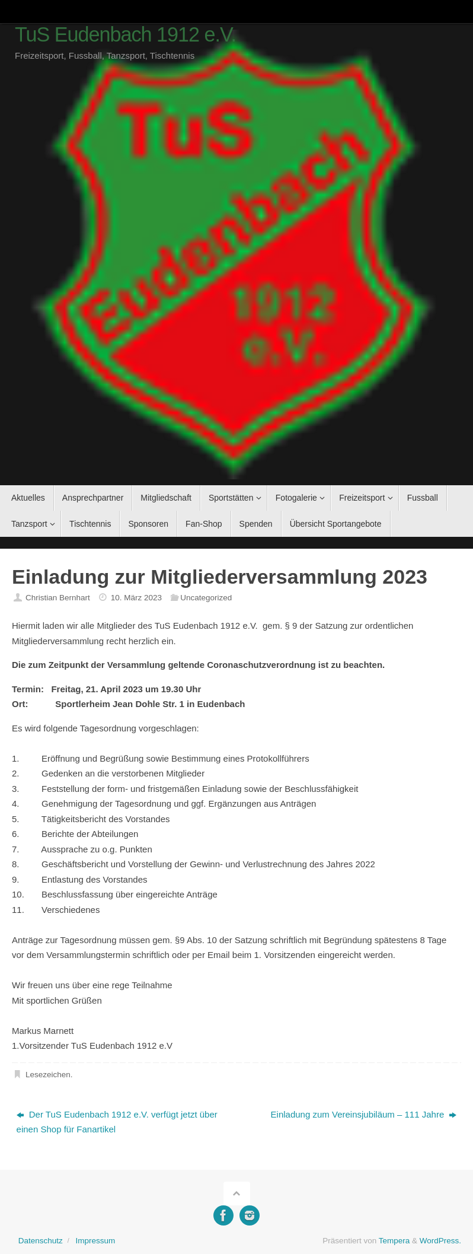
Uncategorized (206, 597)
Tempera (394, 1240)
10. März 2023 (136, 597)
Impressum (95, 1240)
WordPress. (440, 1240)
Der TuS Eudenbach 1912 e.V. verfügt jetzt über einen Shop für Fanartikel (117, 1122)
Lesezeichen (48, 1074)
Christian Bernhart (57, 597)
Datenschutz (40, 1240)
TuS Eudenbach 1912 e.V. (125, 35)
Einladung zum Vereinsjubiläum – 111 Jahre (364, 1114)
